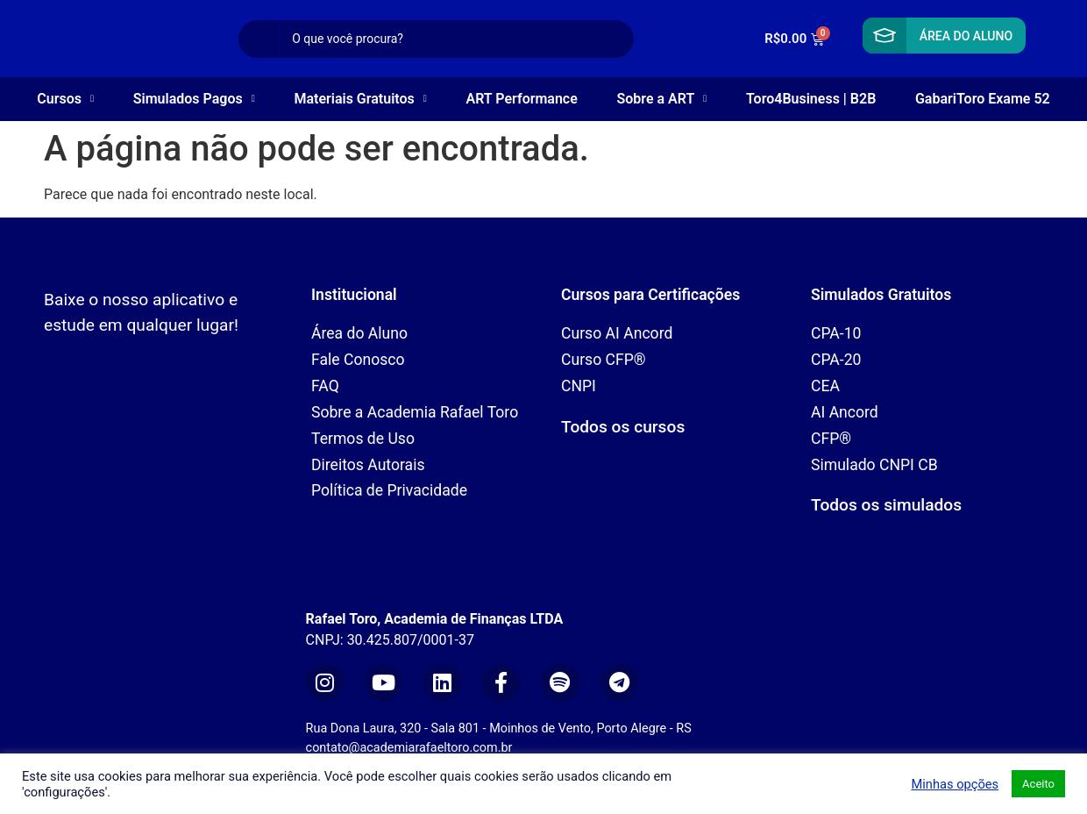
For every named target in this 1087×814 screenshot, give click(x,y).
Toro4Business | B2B (811, 98)
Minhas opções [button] (954, 784)
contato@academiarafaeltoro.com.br (409, 747)
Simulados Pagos (194, 98)
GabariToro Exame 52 (982, 98)
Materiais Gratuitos (360, 98)
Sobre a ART (661, 98)
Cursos (65, 98)
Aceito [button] (1038, 783)
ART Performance (522, 98)
